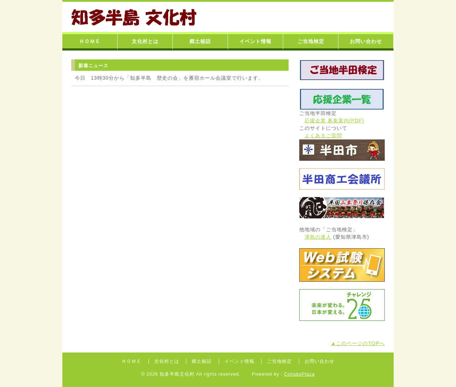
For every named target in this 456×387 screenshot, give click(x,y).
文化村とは (145, 41)
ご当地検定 (310, 41)
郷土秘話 (200, 41)
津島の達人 (318, 237)
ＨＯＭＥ (89, 41)
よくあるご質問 (323, 135)
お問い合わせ (366, 41)
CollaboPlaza (299, 374)
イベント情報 (255, 41)
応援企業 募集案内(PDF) (334, 120)
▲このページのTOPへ (358, 343)
